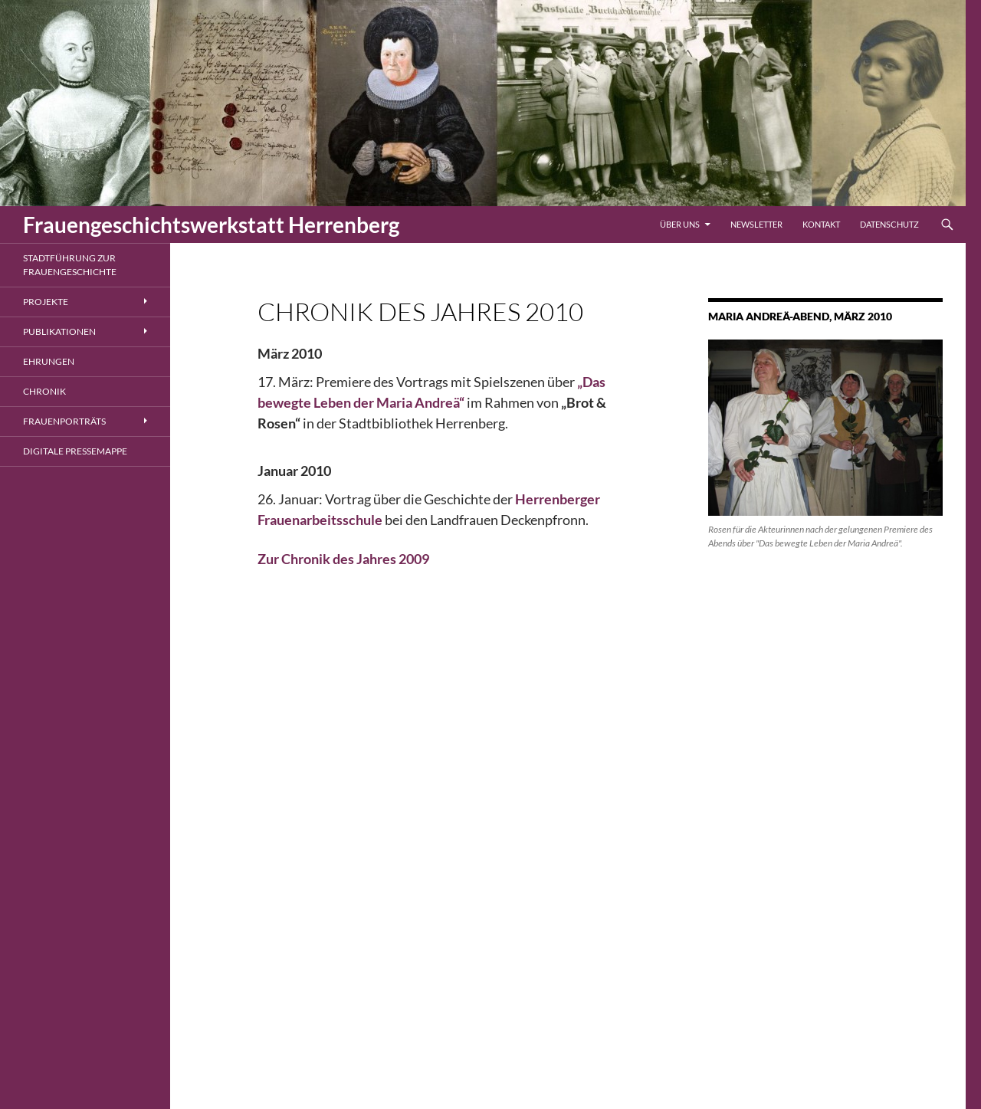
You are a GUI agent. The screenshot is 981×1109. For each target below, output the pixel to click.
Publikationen (59, 331)
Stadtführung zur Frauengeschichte (69, 264)
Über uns (680, 224)
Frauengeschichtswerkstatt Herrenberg (211, 225)
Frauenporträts (64, 421)
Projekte (45, 301)
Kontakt (821, 224)
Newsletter (756, 224)
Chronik (44, 391)
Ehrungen (48, 361)
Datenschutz (889, 224)
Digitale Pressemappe (75, 451)
